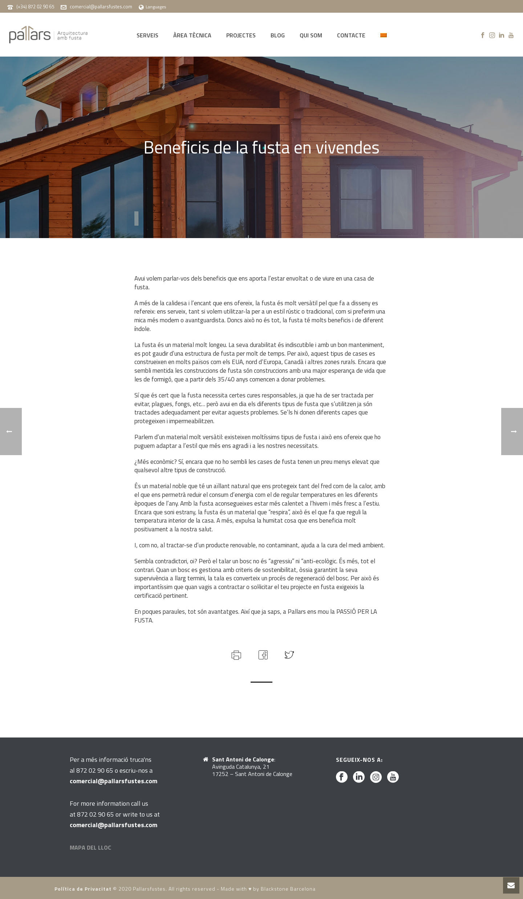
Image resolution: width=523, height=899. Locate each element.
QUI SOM (311, 35)
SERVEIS (147, 35)
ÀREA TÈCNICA (192, 35)
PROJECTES (241, 35)
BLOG (278, 35)
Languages (152, 6)
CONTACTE (351, 35)
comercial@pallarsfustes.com (101, 6)
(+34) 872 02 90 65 (35, 6)
